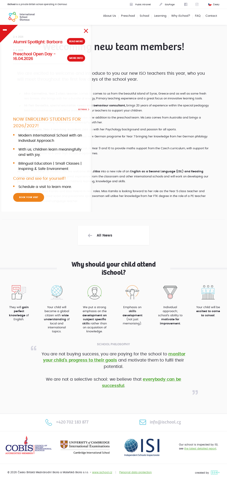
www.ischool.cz (102, 472)
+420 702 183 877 (67, 422)
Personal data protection (135, 472)
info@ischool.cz (160, 422)
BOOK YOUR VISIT (28, 197)
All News (82, 109)
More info (76, 58)
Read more (76, 41)
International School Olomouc (19, 17)
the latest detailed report (200, 448)
